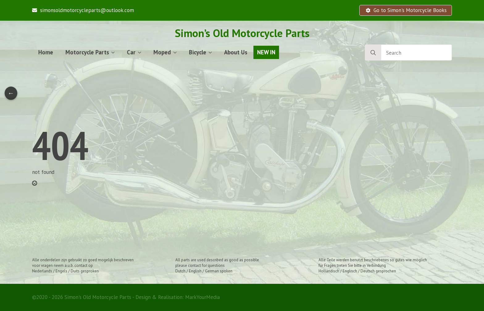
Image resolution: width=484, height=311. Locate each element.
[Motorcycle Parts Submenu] (115, 52)
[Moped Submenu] (177, 52)
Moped (162, 52)
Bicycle (197, 52)
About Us (235, 52)
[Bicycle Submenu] (212, 52)
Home (45, 52)
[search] (373, 53)
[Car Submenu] (141, 52)
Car (131, 52)
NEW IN (266, 52)
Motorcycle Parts (87, 52)
